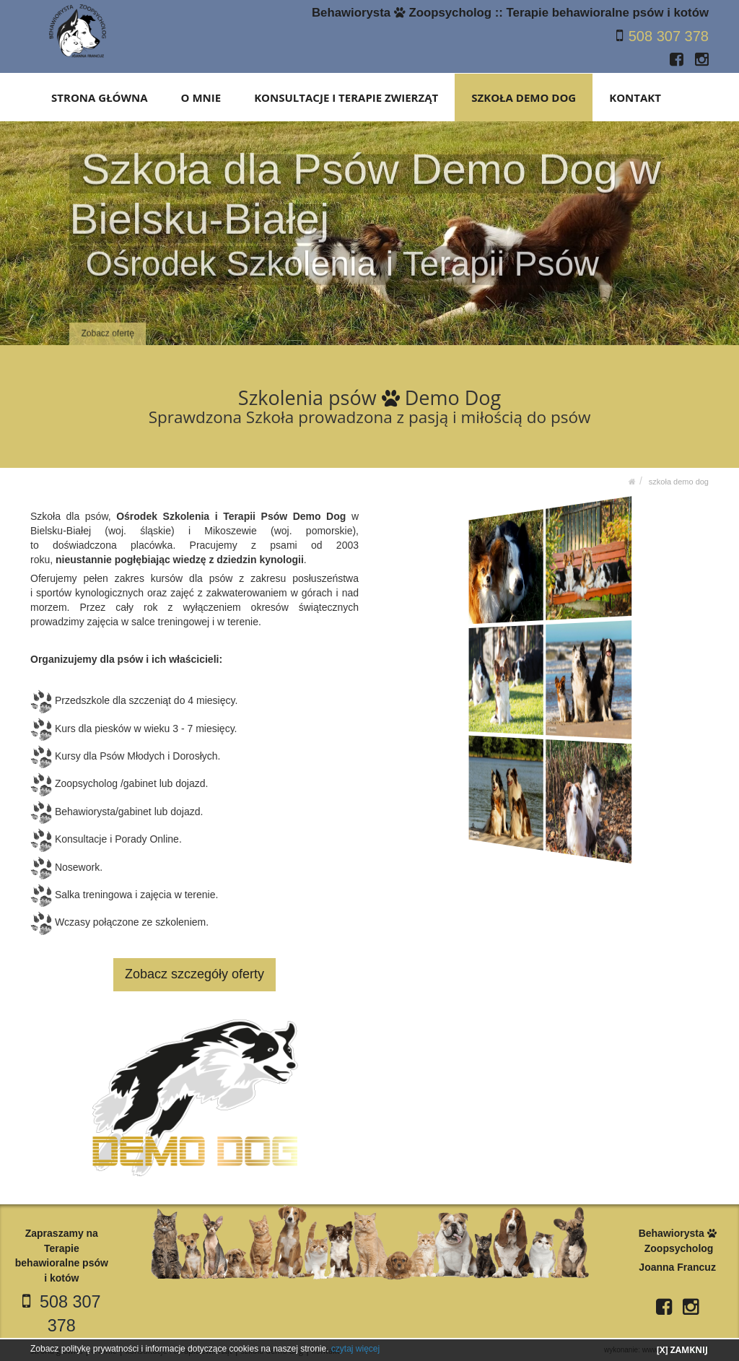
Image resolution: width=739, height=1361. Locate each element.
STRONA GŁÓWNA (101, 97)
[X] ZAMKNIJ (682, 1350)
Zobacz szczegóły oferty (194, 973)
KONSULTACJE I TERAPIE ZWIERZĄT (347, 97)
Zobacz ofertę (107, 323)
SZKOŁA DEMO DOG (524, 97)
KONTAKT (635, 97)
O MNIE (202, 97)
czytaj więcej (355, 1349)
